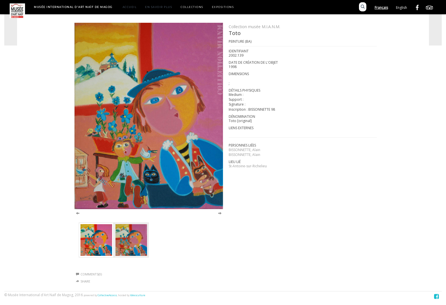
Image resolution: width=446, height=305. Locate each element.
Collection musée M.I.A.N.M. (254, 26)
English (401, 7)
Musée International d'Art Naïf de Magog (73, 7)
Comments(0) (89, 274)
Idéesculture (137, 295)
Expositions (223, 7)
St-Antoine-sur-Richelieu (248, 166)
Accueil (130, 7)
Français (381, 7)
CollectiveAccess (107, 295)
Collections (192, 7)
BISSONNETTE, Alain (244, 149)
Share (85, 281)
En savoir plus (158, 7)
